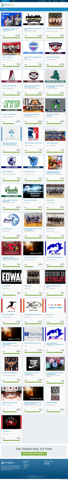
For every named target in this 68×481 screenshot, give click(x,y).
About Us (25, 466)
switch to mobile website (34, 478)
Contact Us (26, 467)
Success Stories (27, 465)
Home (25, 463)
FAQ (24, 468)
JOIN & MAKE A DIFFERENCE (34, 453)
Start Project (26, 464)
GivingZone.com (38, 475)
